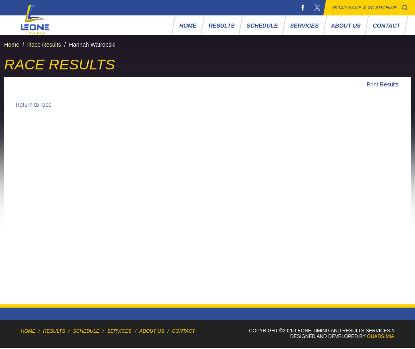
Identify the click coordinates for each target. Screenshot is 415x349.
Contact (386, 25)
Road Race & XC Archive (365, 8)
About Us (346, 25)
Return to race (33, 104)
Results (221, 25)
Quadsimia (380, 336)
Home (188, 25)
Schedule (262, 25)
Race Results (44, 44)
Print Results (382, 84)
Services (304, 25)
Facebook (302, 7)
